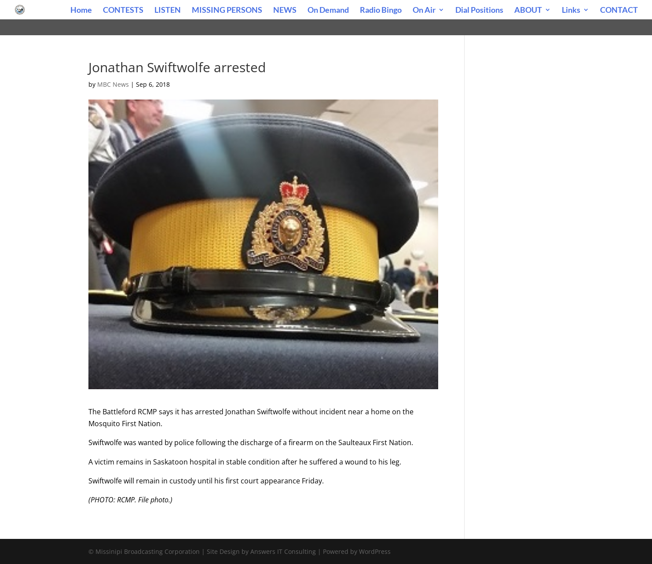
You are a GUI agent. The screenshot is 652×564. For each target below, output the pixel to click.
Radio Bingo (381, 11)
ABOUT (528, 11)
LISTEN (167, 11)
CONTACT (619, 11)
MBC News (113, 84)
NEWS (285, 11)
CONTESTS (123, 11)
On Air (424, 11)
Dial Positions (479, 11)
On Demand (328, 11)
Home (81, 11)
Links (571, 11)
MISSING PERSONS (227, 11)
